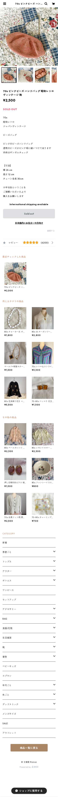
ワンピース (8, 590)
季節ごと (7, 552)
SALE (5, 723)
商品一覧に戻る (29, 747)
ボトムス (7, 580)
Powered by (29, 767)
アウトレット (9, 732)
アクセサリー (9, 609)
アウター (7, 571)
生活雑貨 (7, 637)
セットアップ (9, 599)
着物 (4, 656)
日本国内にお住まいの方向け (29, 223)
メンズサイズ (9, 713)
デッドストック (10, 704)
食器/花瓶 (7, 628)
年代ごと (7, 685)
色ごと (5, 694)
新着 (4, 542)
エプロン (7, 675)
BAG (4, 618)
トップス (7, 561)
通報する (51, 231)
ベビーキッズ (9, 666)
